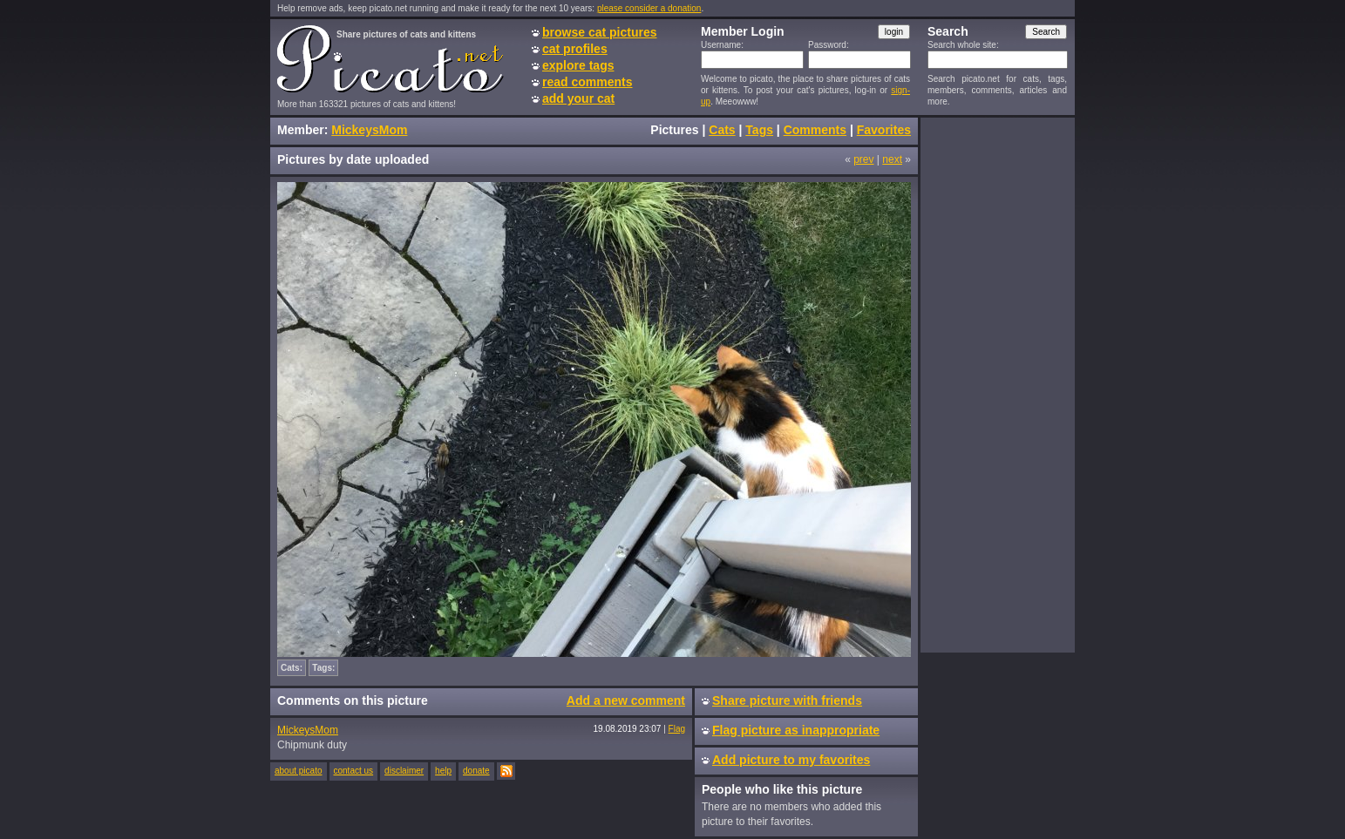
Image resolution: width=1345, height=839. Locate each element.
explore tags (578, 65)
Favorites (884, 130)
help (443, 770)
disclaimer (404, 770)
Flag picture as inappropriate (796, 730)
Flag (677, 729)
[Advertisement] (997, 384)
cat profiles (575, 49)
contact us (354, 770)
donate (476, 770)
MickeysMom (369, 130)
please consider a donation (649, 8)
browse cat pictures (599, 32)
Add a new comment (626, 700)
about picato (299, 770)
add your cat (578, 98)
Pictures (674, 130)
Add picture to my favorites (791, 760)
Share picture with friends (787, 700)
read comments (587, 82)
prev (863, 159)
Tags (759, 130)
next (892, 159)
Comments (815, 130)
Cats (722, 130)
